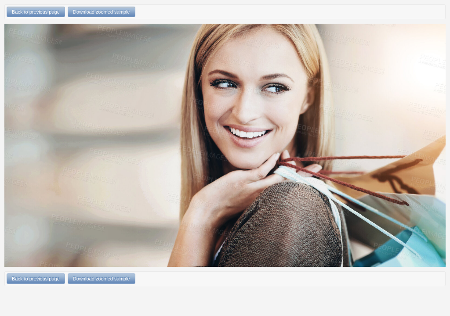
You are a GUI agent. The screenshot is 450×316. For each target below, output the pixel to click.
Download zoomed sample (101, 11)
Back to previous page (36, 11)
